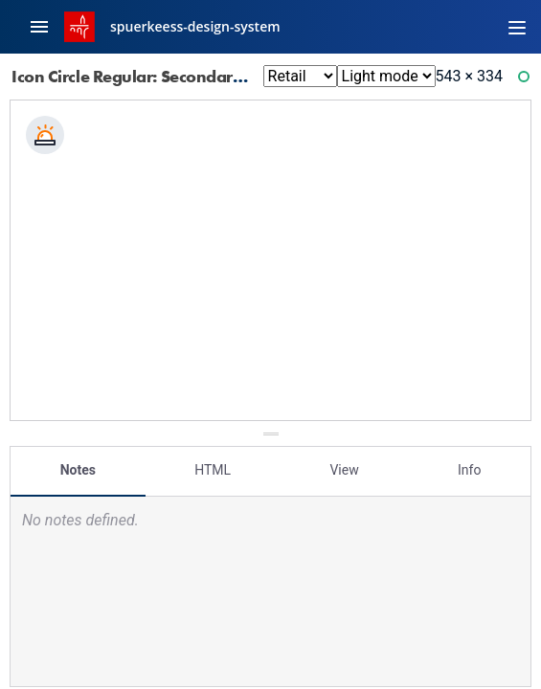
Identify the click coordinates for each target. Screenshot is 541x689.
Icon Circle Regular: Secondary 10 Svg (166, 76)
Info (469, 470)
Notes (78, 470)
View (343, 470)
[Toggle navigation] (517, 26)
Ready (527, 80)
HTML (212, 470)
